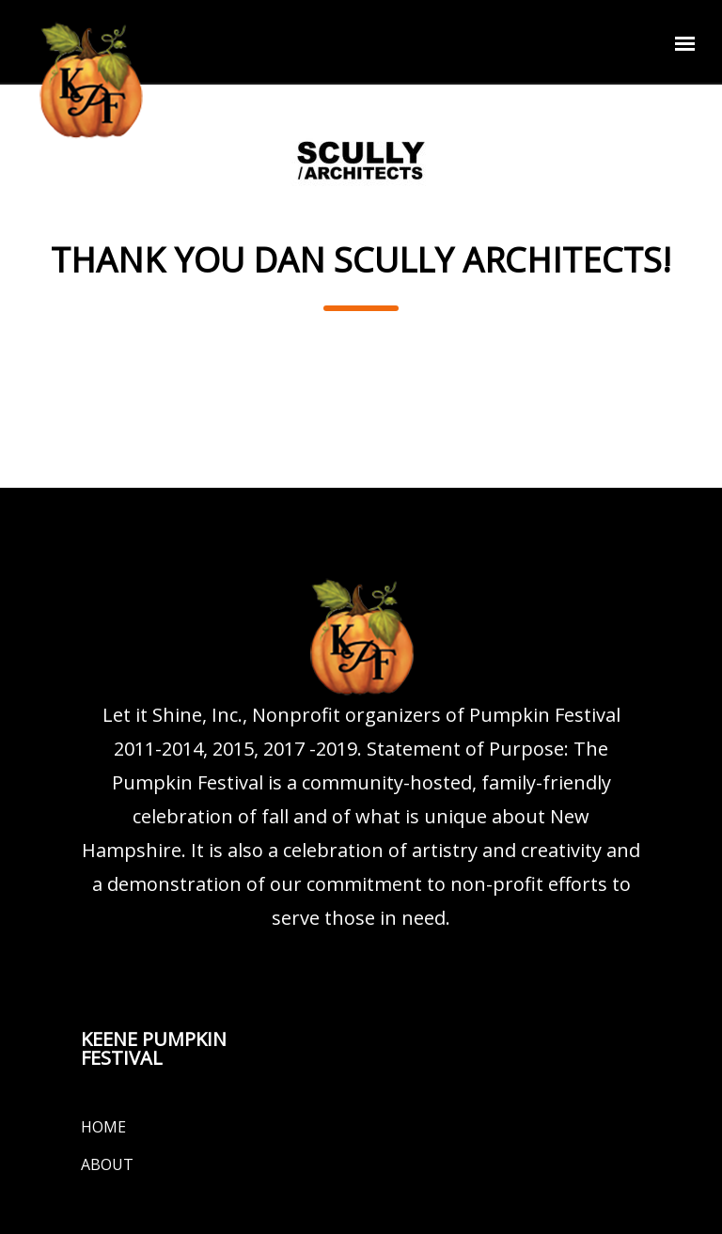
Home (103, 1126)
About (107, 1164)
